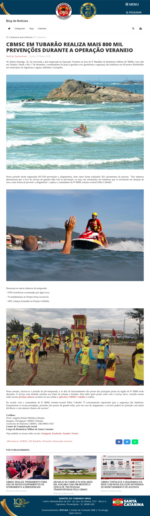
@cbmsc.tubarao (26, 397)
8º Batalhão (35, 441)
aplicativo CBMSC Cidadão (71, 397)
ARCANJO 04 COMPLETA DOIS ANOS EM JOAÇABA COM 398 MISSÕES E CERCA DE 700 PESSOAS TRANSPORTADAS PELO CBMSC (73, 486)
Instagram (46, 433)
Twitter (74, 433)
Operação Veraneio (63, 441)
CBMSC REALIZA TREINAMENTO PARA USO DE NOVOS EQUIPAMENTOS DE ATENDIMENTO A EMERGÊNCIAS (26, 485)
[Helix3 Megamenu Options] (132, 4)
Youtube (66, 433)
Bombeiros (13, 441)
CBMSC (24, 441)
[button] (133, 28)
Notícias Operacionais (16, 56)
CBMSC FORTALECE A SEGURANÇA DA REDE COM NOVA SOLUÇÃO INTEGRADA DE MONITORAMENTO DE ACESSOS (122, 485)
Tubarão (48, 441)
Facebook (56, 433)
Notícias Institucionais (16, 490)
